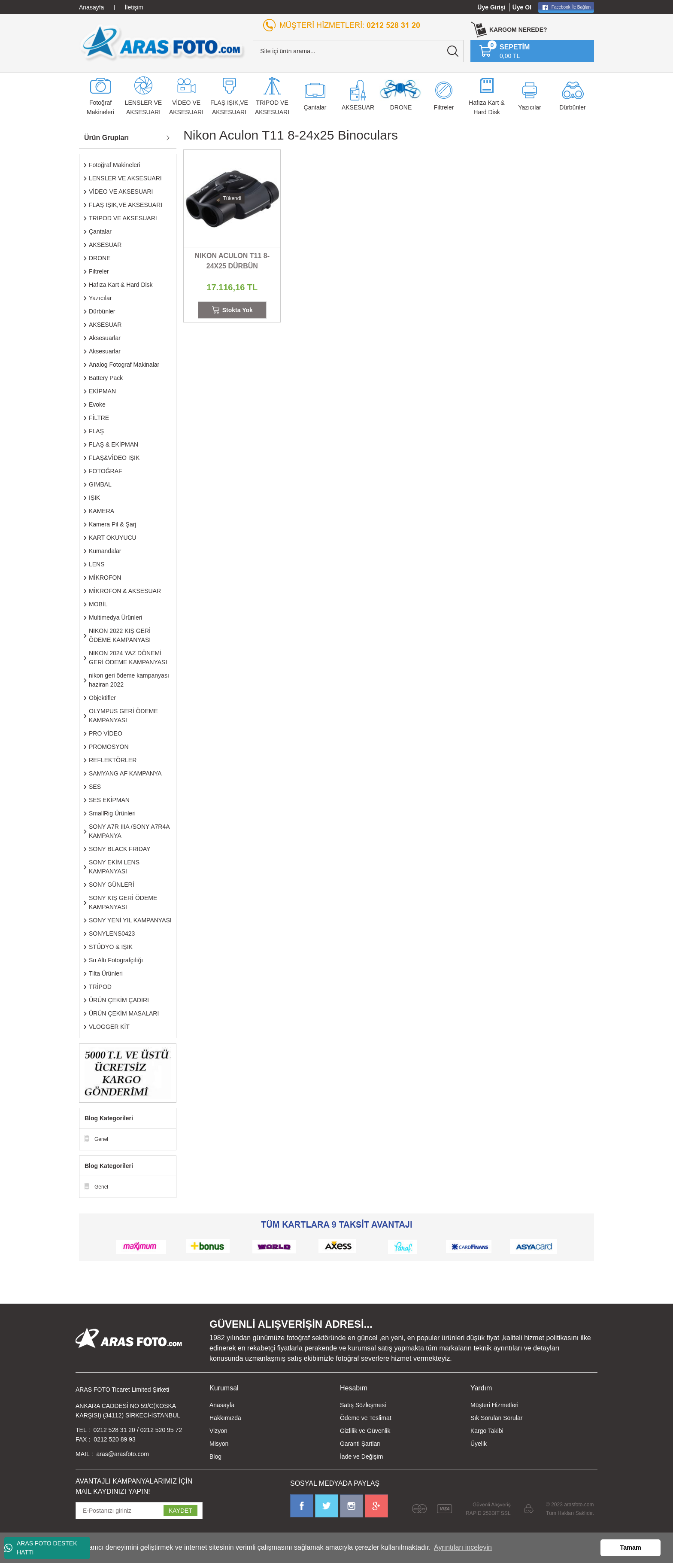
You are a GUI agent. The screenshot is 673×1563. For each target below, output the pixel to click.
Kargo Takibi (486, 1430)
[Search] (358, 51)
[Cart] (504, 51)
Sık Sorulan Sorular (496, 1417)
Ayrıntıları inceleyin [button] (463, 1547)
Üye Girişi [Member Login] (491, 7)
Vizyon (218, 1430)
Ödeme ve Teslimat (365, 1417)
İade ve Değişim (361, 1456)
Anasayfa (221, 1405)
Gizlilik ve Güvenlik (365, 1430)
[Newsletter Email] (139, 1510)
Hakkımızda (225, 1417)
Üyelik (478, 1443)
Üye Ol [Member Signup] (521, 7)
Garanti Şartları (360, 1443)
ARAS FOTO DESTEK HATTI (40, 1548)
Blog (215, 1456)
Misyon (218, 1443)
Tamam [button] (630, 1547)
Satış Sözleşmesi (363, 1405)
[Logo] (162, 42)
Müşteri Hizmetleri (494, 1405)
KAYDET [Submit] (180, 1510)
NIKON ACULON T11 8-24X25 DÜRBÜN (232, 261)
